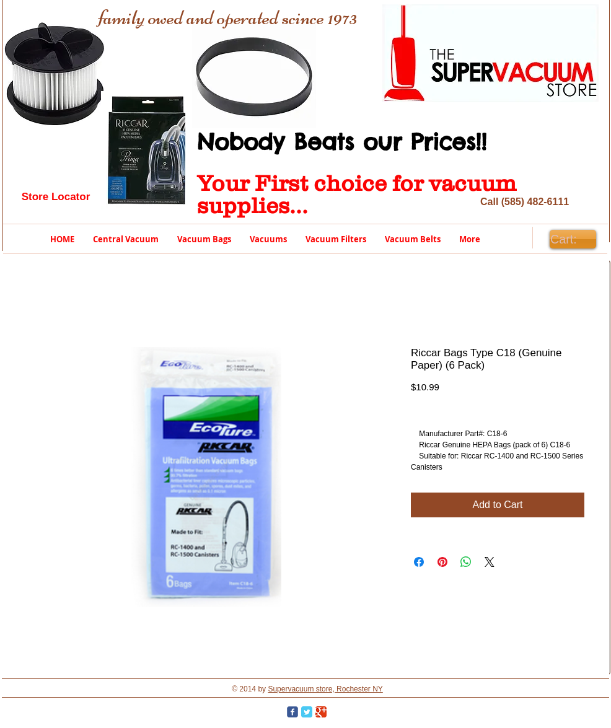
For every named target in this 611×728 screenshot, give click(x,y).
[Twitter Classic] (306, 711)
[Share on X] (489, 562)
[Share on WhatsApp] (466, 562)
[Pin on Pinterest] (442, 562)
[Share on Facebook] (418, 562)
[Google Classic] (321, 711)
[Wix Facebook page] (292, 711)
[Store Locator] (56, 197)
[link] (572, 239)
